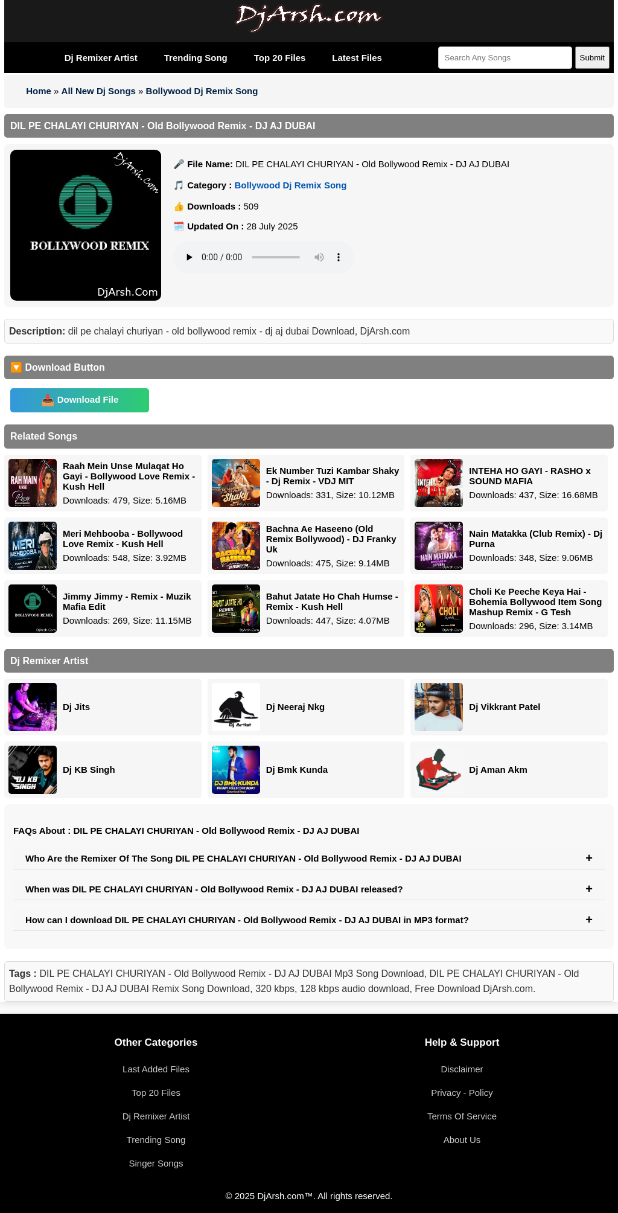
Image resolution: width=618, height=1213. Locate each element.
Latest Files (357, 58)
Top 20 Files (280, 58)
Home (38, 91)
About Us (462, 1140)
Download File (88, 399)
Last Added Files (156, 1069)
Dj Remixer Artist (101, 58)
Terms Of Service (462, 1116)
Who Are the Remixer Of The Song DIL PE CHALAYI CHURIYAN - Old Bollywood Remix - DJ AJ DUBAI (243, 858)
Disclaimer (462, 1069)
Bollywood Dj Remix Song (202, 91)
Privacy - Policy (462, 1092)
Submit (592, 57)
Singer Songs (156, 1163)
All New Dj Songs (99, 91)
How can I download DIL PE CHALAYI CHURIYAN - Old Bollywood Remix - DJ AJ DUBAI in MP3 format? (247, 920)
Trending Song (196, 58)
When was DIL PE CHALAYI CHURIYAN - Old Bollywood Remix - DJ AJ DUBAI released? (214, 889)
